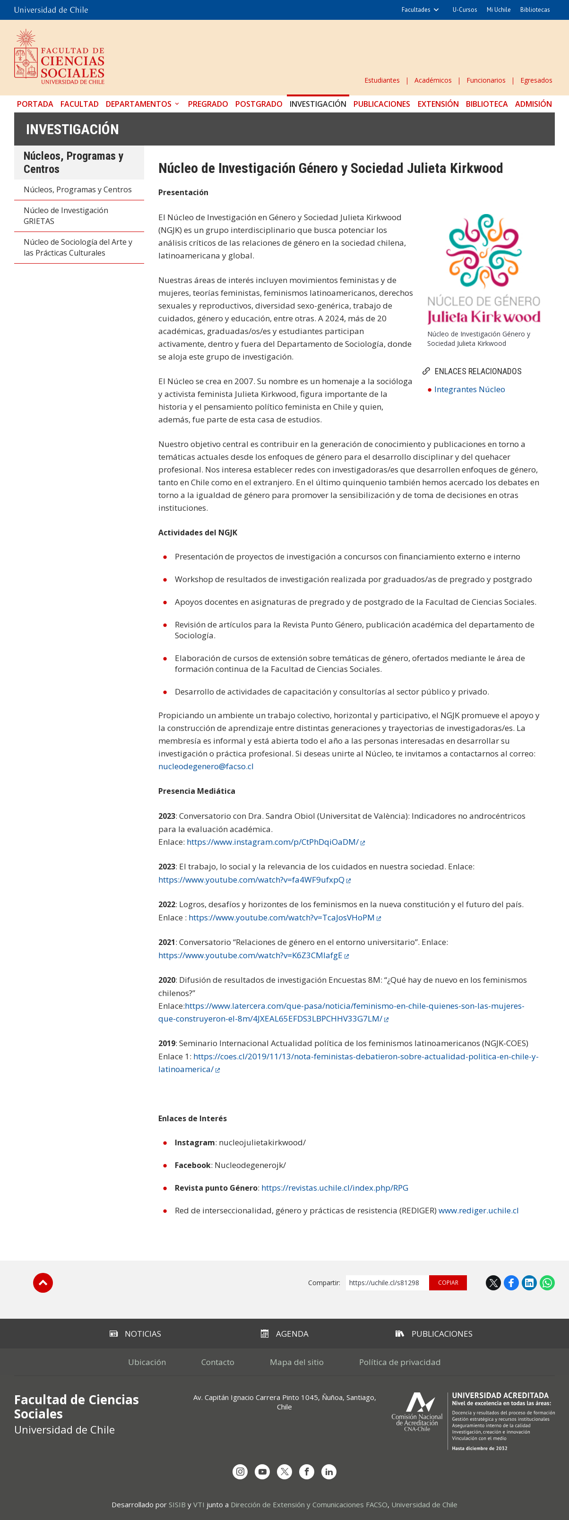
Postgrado (259, 104)
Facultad (79, 104)
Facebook (511, 1283)
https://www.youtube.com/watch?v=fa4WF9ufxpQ (251, 879)
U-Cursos (465, 10)
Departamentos (139, 104)
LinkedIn (529, 1283)
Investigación (318, 104)
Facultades (416, 10)
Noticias (135, 1333)
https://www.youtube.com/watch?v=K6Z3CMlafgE (250, 955)
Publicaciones (381, 104)
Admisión (533, 104)
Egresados (536, 80)
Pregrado (208, 104)
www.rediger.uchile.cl (479, 1210)
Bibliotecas (535, 10)
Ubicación (147, 1362)
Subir (43, 1283)
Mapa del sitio (297, 1362)
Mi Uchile (499, 10)
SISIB (177, 1504)
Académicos (433, 80)
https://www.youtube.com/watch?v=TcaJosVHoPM (282, 917)
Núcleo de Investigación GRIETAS (66, 215)
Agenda (285, 1333)
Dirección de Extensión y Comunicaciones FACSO (309, 1504)
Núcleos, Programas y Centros (78, 189)
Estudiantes (382, 80)
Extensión (438, 104)
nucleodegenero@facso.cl (206, 766)
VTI (199, 1504)
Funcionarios (486, 80)
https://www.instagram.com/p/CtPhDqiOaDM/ (273, 841)
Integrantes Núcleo (469, 389)
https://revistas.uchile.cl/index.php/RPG (334, 1187)
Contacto (217, 1362)
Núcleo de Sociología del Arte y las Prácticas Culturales (78, 247)
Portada (35, 104)
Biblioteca (487, 104)
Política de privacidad (400, 1362)
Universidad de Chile (424, 1504)
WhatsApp (547, 1283)
